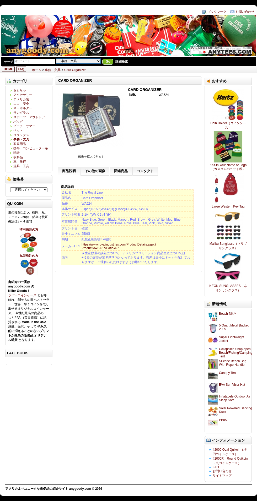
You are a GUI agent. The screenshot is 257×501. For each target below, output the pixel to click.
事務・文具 (53, 70)
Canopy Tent (228, 373)
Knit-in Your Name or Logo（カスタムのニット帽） (228, 167)
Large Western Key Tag (228, 206)
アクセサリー (22, 95)
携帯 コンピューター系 (30, 148)
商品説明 (69, 171)
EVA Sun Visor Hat (232, 384)
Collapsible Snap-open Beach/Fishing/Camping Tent (235, 352)
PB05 (223, 420)
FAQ (21, 69)
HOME (8, 69)
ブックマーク (216, 12)
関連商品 (121, 171)
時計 (16, 153)
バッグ (18, 121)
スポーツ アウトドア (29, 117)
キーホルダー (22, 108)
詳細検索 (121, 61)
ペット (18, 130)
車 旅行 (19, 162)
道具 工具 (21, 166)
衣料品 (18, 157)
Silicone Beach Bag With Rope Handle (232, 363)
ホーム (36, 70)
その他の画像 (95, 171)
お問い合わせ (244, 12)
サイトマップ (222, 475)
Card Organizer (75, 70)
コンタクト (145, 171)
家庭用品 (21, 144)
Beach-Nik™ (228, 313)
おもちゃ (19, 90)
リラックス (21, 135)
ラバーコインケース (22, 295)
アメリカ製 (21, 99)
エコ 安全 (21, 104)
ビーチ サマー (24, 126)
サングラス (21, 113)
